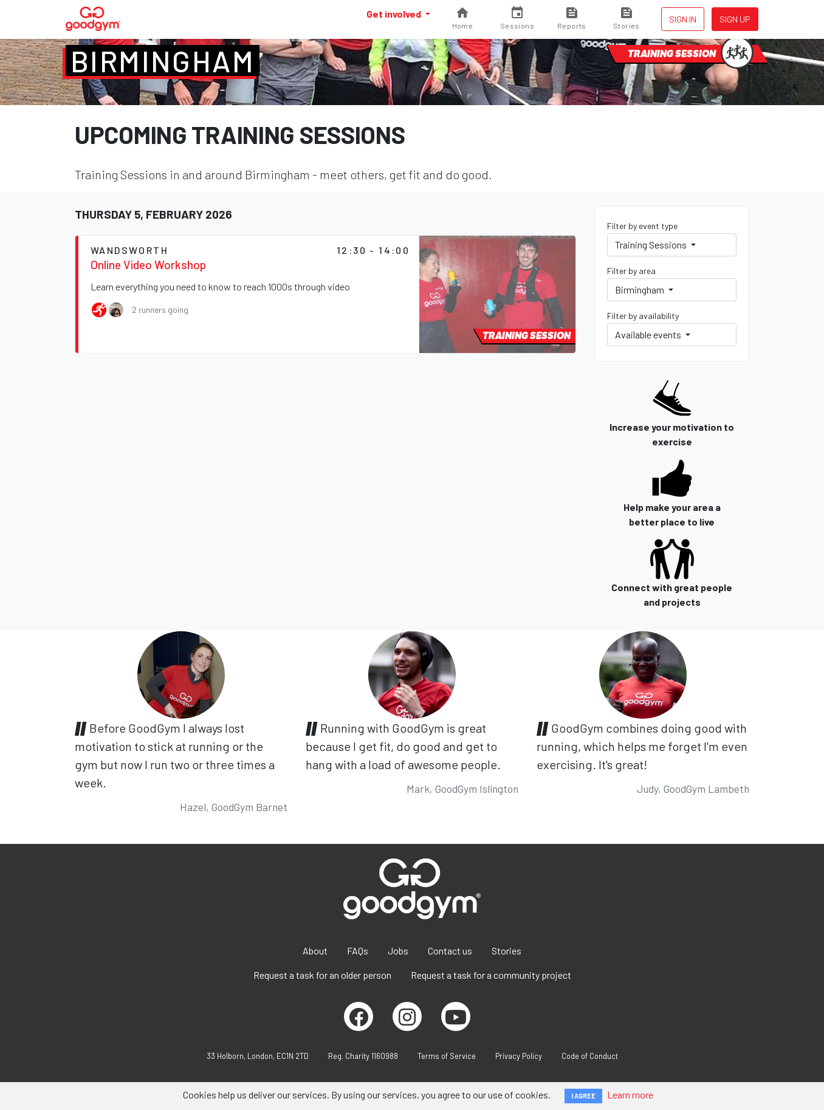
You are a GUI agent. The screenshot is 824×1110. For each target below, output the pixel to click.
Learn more (630, 1094)
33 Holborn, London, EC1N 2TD (258, 1056)
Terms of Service (446, 1056)
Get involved (394, 13)
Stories (506, 950)
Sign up (734, 19)
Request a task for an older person (322, 975)
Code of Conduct (589, 1056)
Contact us (450, 950)
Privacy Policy (518, 1056)
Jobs (398, 950)
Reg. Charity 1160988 (363, 1056)
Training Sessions (651, 244)
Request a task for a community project (491, 975)
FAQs (357, 950)
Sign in (682, 19)
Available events (649, 334)
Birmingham (162, 60)
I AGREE (583, 1096)
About (315, 950)
